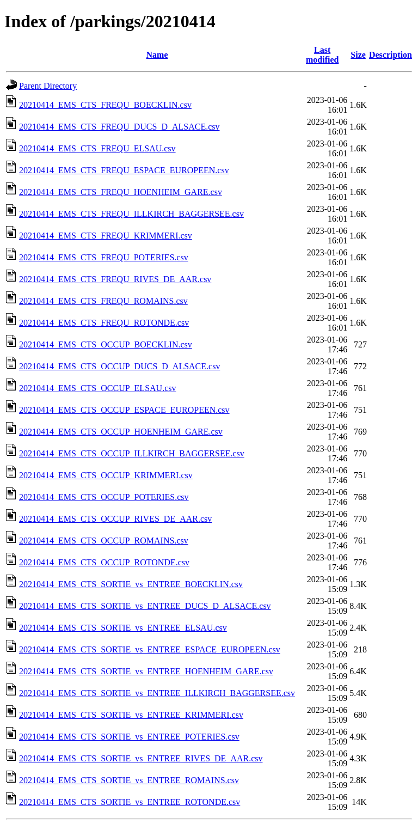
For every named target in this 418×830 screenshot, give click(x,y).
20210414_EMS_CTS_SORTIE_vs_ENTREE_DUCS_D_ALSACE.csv (145, 606)
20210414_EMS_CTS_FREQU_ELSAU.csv (97, 148)
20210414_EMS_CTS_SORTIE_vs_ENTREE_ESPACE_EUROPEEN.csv (149, 649)
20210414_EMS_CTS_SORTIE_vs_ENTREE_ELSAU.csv (123, 627)
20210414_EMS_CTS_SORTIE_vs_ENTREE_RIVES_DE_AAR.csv (141, 758)
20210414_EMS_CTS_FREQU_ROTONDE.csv (104, 322)
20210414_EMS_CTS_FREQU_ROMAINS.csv (103, 301)
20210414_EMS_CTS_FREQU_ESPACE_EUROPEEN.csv (124, 170)
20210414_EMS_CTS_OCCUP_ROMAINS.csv (103, 540)
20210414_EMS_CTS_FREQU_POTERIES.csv (103, 257)
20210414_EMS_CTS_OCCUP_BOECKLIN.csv (105, 344)
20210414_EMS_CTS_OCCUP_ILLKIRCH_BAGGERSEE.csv (131, 453)
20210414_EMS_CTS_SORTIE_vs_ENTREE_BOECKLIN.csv (131, 584)
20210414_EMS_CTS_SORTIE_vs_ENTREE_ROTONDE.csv (129, 802)
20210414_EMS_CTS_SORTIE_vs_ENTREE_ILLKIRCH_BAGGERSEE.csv (157, 693)
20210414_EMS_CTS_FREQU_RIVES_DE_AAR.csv (115, 279)
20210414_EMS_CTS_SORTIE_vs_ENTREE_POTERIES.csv (129, 736)
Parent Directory (48, 85)
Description (390, 54)
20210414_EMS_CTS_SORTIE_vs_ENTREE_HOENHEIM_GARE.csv (146, 671)
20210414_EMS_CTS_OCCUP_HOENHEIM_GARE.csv (121, 431)
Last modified (322, 54)
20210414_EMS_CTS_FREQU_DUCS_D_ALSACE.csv (119, 126)
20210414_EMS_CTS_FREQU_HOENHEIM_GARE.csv (120, 192)
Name (157, 54)
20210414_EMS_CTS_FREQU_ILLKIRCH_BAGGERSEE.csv (131, 213)
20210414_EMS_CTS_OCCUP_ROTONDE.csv (104, 562)
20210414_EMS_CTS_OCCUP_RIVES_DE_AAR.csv (115, 518)
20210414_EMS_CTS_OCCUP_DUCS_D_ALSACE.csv (119, 366)
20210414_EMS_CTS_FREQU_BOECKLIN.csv (105, 104)
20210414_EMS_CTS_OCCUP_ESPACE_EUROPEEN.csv (124, 409)
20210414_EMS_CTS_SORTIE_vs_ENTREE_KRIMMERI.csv (131, 714)
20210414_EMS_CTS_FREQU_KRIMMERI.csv (105, 235)
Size (358, 54)
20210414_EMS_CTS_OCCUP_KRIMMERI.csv (106, 475)
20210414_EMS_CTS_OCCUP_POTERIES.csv (104, 497)
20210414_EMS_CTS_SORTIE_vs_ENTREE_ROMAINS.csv (129, 780)
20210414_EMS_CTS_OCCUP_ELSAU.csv (97, 388)
